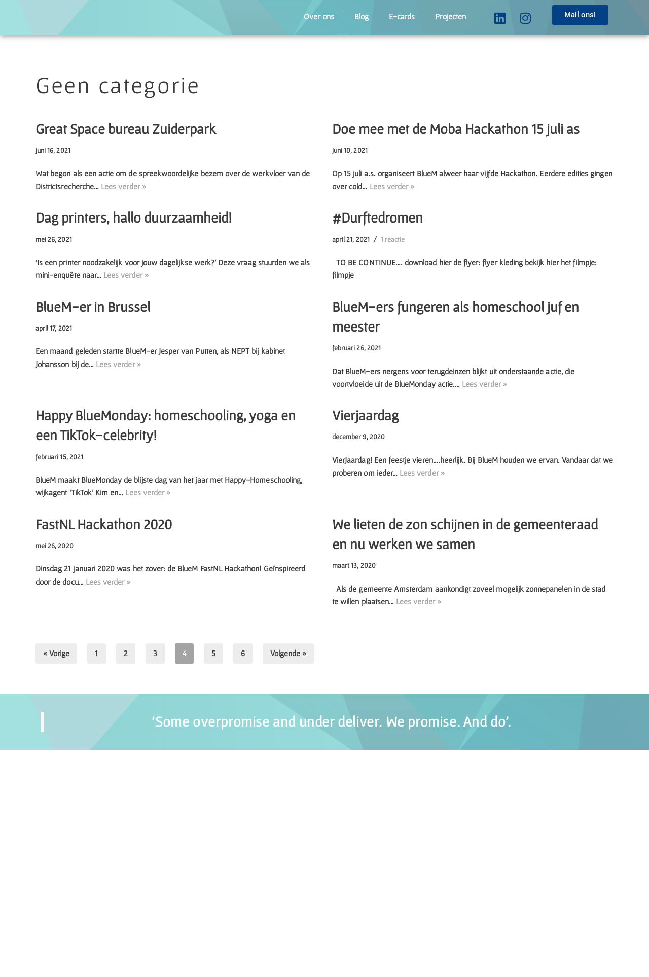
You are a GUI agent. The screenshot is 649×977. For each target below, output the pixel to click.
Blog (329, 17)
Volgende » (320, 879)
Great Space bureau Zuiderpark (125, 144)
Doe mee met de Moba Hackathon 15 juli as (456, 144)
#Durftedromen (377, 275)
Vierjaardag (365, 556)
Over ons (277, 17)
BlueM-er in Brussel (92, 405)
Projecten (442, 17)
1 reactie (420, 299)
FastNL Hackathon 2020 (103, 706)
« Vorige (63, 879)
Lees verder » (255, 481)
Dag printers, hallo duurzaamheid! (133, 275)
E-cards (380, 17)
